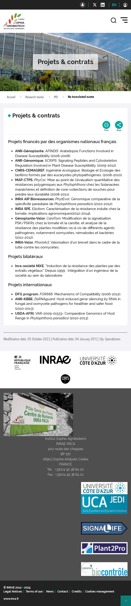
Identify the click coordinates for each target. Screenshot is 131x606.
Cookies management (99, 591)
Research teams (34, 97)
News (50, 591)
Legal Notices (12, 591)
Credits (77, 591)
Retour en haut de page (127, 602)
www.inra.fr (11, 598)
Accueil (11, 97)
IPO (56, 97)
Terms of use (34, 591)
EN (114, 5)
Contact (62, 591)
